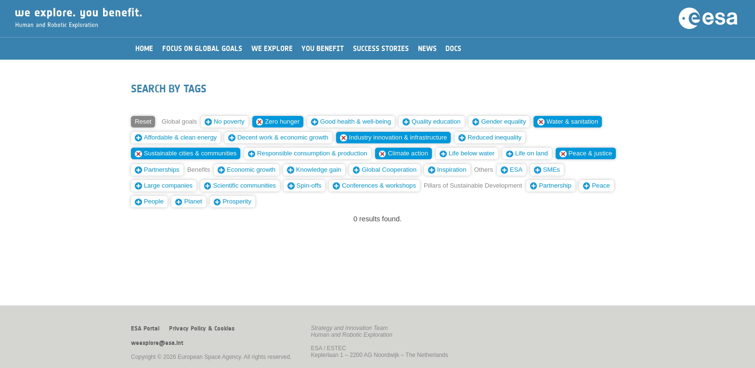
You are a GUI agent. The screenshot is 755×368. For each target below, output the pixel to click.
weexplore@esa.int (157, 343)
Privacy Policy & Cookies (201, 328)
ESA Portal (145, 328)
